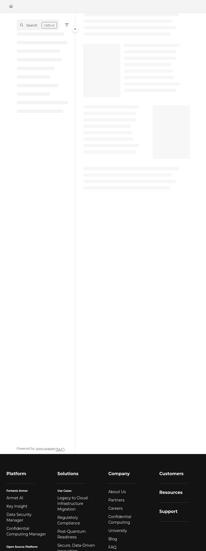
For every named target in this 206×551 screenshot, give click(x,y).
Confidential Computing (119, 519)
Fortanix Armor (17, 491)
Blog (112, 539)
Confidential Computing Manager (26, 531)
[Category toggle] (75, 29)
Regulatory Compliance (68, 520)
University (117, 530)
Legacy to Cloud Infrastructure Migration (72, 504)
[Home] (11, 6)
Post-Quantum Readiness (71, 534)
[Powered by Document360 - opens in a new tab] (41, 449)
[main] (136, 233)
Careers (115, 508)
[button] (38, 25)
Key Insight (16, 506)
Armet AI (14, 498)
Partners (116, 500)
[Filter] (67, 25)
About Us (117, 491)
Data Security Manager (18, 517)
